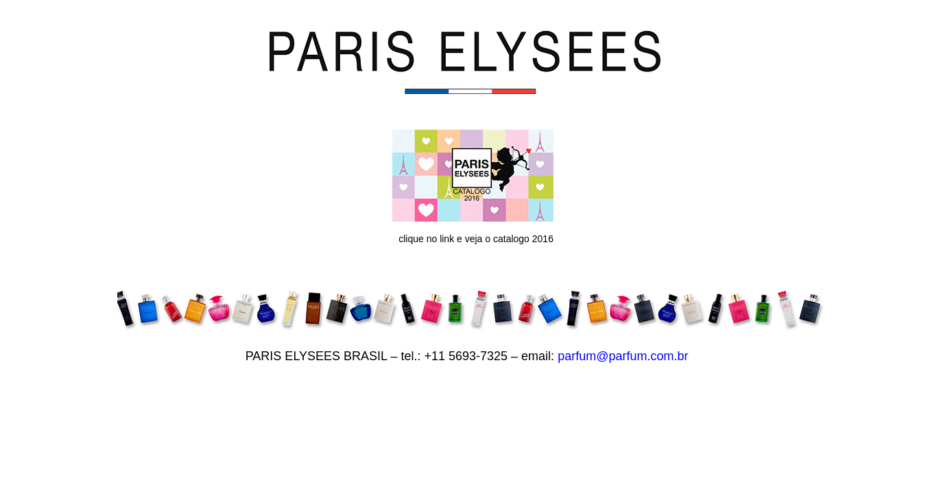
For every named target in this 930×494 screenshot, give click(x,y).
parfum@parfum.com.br (623, 356)
